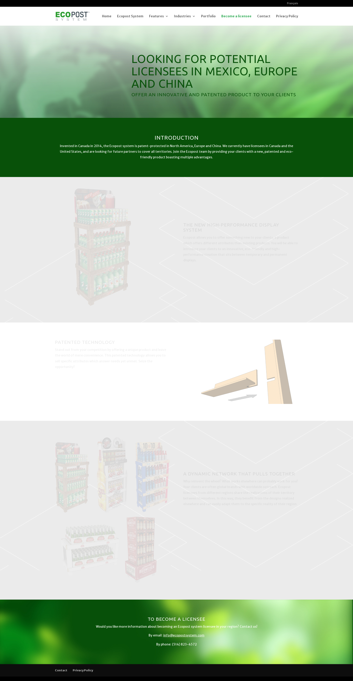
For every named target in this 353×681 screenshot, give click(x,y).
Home (106, 16)
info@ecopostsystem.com (183, 635)
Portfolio (208, 16)
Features (156, 16)
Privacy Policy (287, 16)
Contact (263, 16)
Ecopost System (130, 16)
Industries (182, 16)
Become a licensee (236, 16)
